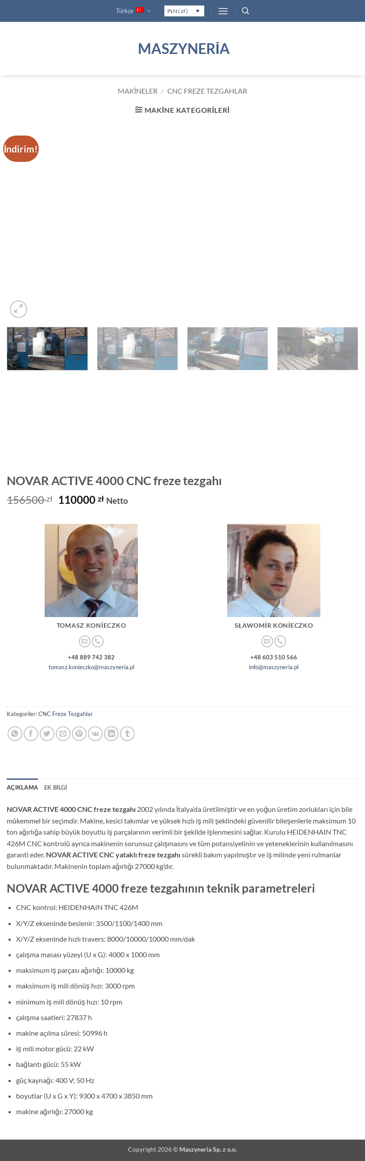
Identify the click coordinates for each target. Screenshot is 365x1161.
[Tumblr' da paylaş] (127, 733)
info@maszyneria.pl (274, 667)
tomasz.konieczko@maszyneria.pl (91, 667)
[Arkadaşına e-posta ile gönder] (63, 733)
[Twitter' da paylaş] (47, 733)
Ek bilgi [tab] (55, 787)
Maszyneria (182, 48)
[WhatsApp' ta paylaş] (15, 733)
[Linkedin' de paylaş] (111, 733)
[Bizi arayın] (98, 641)
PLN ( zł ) (177, 11)
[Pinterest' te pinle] (79, 733)
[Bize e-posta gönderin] (85, 641)
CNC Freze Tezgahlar (207, 90)
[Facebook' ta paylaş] (31, 733)
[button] (223, 11)
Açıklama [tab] (22, 787)
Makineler (138, 90)
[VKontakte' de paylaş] (95, 733)
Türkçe (133, 11)
